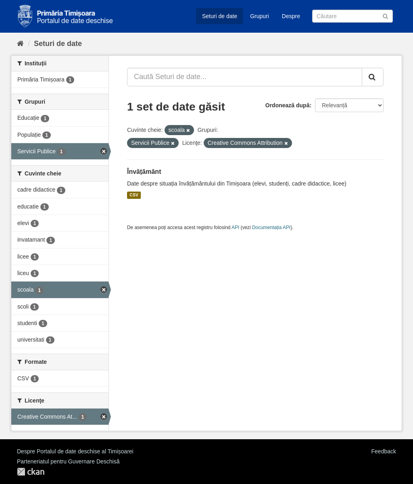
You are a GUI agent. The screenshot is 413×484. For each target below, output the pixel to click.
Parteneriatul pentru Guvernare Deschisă (68, 461)
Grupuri (259, 16)
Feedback (383, 451)
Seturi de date (219, 16)
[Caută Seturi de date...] (244, 77)
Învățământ (144, 171)
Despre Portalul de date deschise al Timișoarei (75, 451)
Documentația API (271, 227)
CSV (133, 195)
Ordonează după (287, 105)
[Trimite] (385, 15)
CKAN (30, 471)
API (235, 227)
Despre (291, 16)
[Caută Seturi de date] (352, 16)
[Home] (20, 44)
